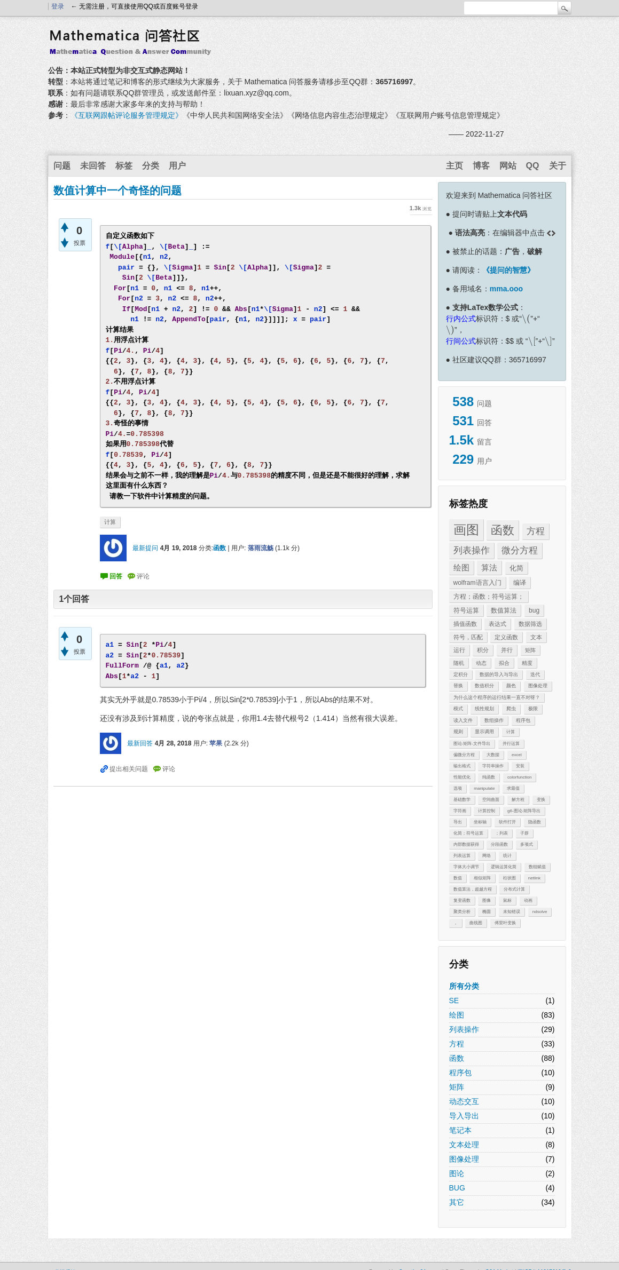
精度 (527, 663)
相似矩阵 (482, 878)
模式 (458, 708)
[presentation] (526, 318)
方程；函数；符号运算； (488, 596)
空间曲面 (490, 799)
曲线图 (475, 922)
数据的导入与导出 (499, 674)
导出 (457, 822)
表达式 (497, 624)
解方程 (518, 799)
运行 (459, 650)
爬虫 (511, 708)
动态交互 (464, 1101)
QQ (532, 165)
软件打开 (507, 822)
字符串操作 (493, 766)
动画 (528, 900)
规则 (458, 731)
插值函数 (465, 624)
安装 (520, 766)
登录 (57, 6)
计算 (510, 731)
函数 (502, 530)
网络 (486, 855)
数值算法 (503, 610)
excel (517, 754)
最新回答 (140, 743)
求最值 (513, 788)
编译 (519, 582)
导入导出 (464, 1116)
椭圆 (486, 911)
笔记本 (460, 1130)
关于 (557, 165)
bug (534, 610)
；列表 (501, 833)
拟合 (504, 663)
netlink (534, 878)
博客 (481, 165)
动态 (481, 663)
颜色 (511, 685)
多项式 (526, 844)
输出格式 (462, 766)
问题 (61, 165)
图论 (456, 1173)
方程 (536, 531)
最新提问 (145, 548)
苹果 (215, 743)
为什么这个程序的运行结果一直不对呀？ (496, 697)
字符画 (459, 810)
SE (454, 1000)
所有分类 (464, 986)
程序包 (523, 720)
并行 (507, 650)
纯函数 (488, 777)
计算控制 (486, 810)
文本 (536, 637)
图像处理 (537, 685)
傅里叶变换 (505, 922)
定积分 (460, 674)
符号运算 (466, 610)
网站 (507, 165)
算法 (489, 567)
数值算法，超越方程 (472, 889)
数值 (457, 878)
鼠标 (507, 900)
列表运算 (462, 855)
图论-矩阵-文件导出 (471, 743)
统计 (507, 855)
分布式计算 (514, 889)
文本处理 (464, 1144)
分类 (150, 165)
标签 (123, 165)
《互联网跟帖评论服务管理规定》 (126, 115)
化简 (516, 568)
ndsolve (539, 911)
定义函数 (506, 637)
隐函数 (534, 822)
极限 (533, 708)
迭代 (535, 674)
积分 (483, 650)
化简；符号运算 (468, 833)
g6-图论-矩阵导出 (523, 810)
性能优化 (462, 777)
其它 (456, 1202)
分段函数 (499, 844)
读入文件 (463, 720)
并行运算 (511, 743)
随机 (458, 663)
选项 (457, 788)
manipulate (484, 788)
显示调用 (484, 731)
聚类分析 (462, 911)
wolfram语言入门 (477, 582)
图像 (486, 900)
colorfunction (519, 777)
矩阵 (530, 650)
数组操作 (494, 720)
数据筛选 (530, 624)
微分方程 (520, 550)
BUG (457, 1188)
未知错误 (511, 911)
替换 (458, 685)
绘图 (461, 567)
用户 (177, 165)
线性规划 (484, 708)
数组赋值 (537, 866)
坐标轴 (480, 822)
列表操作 (471, 550)
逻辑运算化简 (503, 866)
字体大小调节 (466, 866)
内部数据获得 (466, 844)
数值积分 (484, 685)
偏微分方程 (464, 754)
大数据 (493, 754)
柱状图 (509, 878)
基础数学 (462, 799)
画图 (466, 529)
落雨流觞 (260, 548)
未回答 (93, 165)
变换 (541, 799)
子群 (524, 833)
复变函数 (462, 900)
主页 (454, 165)
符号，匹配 (468, 637)
